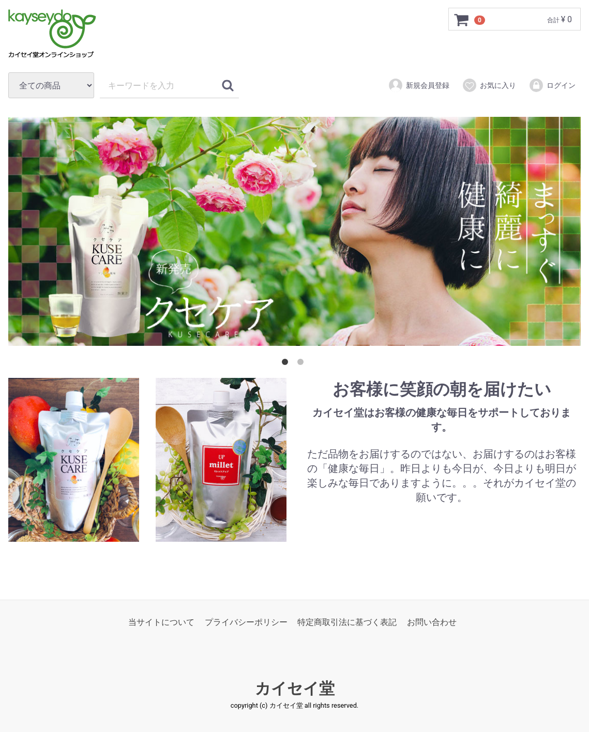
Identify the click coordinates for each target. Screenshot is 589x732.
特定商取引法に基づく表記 (347, 622)
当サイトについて (161, 622)
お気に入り (489, 85)
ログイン (552, 85)
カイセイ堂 (295, 688)
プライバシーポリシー (246, 622)
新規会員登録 (418, 85)
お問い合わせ (432, 622)
